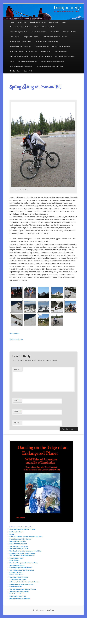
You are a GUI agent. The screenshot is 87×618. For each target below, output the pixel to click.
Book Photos (14, 560)
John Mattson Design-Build (19, 56)
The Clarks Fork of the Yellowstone (22, 570)
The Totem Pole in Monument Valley (46, 41)
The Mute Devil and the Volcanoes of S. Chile (25, 551)
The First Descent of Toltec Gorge (21, 66)
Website (16, 422)
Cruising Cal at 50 (16, 572)
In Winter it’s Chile (16, 532)
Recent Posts (22, 22)
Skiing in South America (37, 22)
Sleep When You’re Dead (18, 544)
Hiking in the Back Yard (18, 596)
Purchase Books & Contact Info (41, 56)
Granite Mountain (16, 587)
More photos (14, 334)
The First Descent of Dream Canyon (52, 61)
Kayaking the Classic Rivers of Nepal (22, 553)
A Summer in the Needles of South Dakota (24, 582)
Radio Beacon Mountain (18, 594)
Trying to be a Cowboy (17, 565)
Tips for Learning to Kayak (19, 548)
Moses (64, 22)
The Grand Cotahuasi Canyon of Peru (23, 589)
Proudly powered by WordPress (43, 610)
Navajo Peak (28, 71)
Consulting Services (60, 51)
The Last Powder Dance (38, 32)
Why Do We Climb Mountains (65, 56)
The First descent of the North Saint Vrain (49, 66)
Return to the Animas (17, 575)
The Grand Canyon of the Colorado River (23, 51)
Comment (17, 369)
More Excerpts (45, 51)
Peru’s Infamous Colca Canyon (20, 539)
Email (17, 411)
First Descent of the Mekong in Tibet (54, 37)
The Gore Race (15, 71)
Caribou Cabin (53, 22)
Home (12, 22)
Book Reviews (14, 37)
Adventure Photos (69, 32)
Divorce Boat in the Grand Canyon (22, 584)
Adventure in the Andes (18, 579)
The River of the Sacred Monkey (45, 27)
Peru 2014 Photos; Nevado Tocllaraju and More (26, 536)
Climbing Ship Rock (16, 558)
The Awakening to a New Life (27, 61)
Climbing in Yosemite (42, 46)
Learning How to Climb (18, 541)
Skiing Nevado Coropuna (31, 37)
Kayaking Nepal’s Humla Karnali (20, 41)
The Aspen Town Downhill (19, 577)
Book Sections (54, 32)
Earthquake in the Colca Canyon (20, 46)
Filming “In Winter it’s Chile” (61, 46)
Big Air (12, 61)
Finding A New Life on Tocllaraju (20, 27)
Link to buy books (16, 339)
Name (17, 400)
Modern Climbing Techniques (20, 598)
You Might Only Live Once (18, 32)
